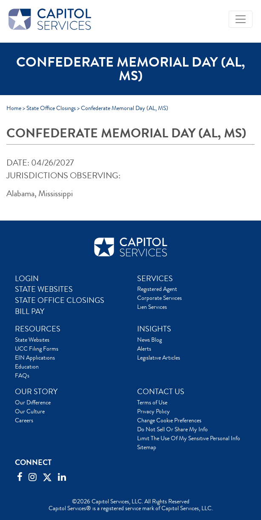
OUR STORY (36, 391)
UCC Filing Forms (36, 348)
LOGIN (27, 278)
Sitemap (146, 447)
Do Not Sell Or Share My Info (172, 429)
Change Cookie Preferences (169, 420)
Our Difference (33, 402)
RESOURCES (37, 328)
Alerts (144, 348)
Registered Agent (157, 289)
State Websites (32, 339)
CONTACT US (160, 391)
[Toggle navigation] (240, 19)
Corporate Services (159, 297)
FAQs (22, 375)
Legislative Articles (158, 357)
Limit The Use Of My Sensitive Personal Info (188, 438)
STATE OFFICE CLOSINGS (59, 300)
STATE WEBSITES (44, 289)
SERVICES (155, 278)
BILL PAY (29, 311)
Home (13, 108)
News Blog (149, 339)
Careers (24, 420)
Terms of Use (152, 402)
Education (27, 366)
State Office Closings (51, 108)
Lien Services (152, 306)
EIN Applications (35, 357)
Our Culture (30, 411)
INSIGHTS (154, 328)
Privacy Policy (153, 411)
